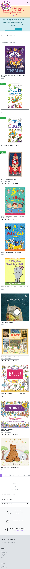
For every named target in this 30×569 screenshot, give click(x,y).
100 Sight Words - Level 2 (10, 111)
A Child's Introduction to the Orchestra (11, 430)
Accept (18, 29)
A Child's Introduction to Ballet (13, 393)
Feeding (3, 556)
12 (5, 39)
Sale (14, 42)
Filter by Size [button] (7, 503)
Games (3, 551)
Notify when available (10, 183)
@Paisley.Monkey (19, 530)
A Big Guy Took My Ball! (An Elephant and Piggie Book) (14, 287)
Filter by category (9, 494)
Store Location (4, 567)
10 (24, 475)
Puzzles (3, 554)
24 (8, 39)
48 (11, 39)
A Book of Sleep (7, 322)
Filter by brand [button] (7, 499)
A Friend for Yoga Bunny (10, 467)
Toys (2, 557)
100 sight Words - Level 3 (10, 145)
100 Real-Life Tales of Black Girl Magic (13, 76)
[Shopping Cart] (13, 15)
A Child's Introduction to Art (11, 356)
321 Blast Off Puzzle (8, 179)
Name (6, 42)
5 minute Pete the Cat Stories (11, 252)
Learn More (10, 29)
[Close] (28, 8)
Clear (15, 486)
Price (10, 42)
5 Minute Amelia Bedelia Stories (12, 216)
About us (3, 566)
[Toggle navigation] (27, 2)
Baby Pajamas (4, 552)
